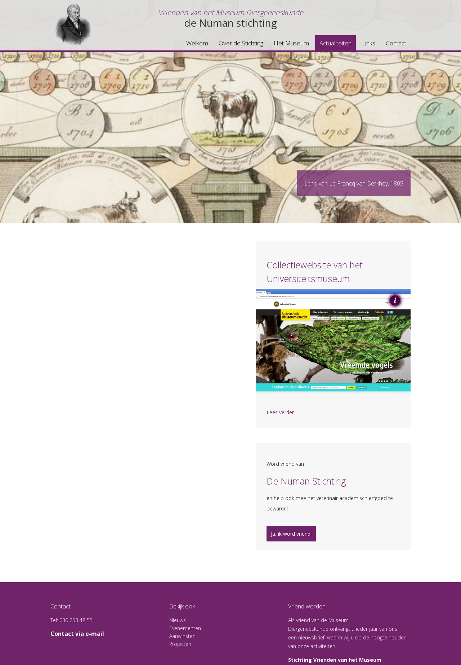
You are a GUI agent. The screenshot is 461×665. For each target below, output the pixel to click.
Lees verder (280, 412)
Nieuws (177, 620)
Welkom (197, 43)
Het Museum (291, 43)
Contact (396, 43)
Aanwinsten (182, 636)
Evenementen (185, 628)
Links (368, 43)
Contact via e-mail (77, 634)
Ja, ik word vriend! (291, 533)
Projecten (180, 644)
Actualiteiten (335, 43)
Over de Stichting (241, 43)
